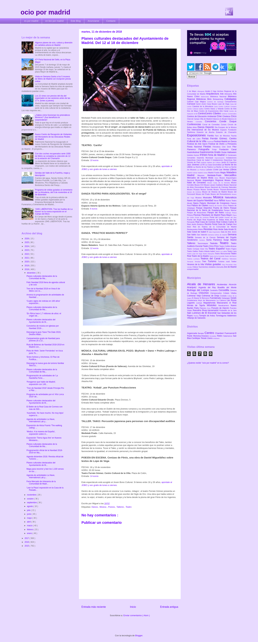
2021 (27, 258)
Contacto (111, 21)
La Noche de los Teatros (203, 167)
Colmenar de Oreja (211, 296)
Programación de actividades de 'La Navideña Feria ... (42, 376)
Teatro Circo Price (211, 246)
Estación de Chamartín (226, 132)
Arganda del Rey (208, 287)
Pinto (209, 308)
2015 (27, 546)
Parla (197, 308)
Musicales (208, 197)
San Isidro (192, 234)
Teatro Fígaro (231, 249)
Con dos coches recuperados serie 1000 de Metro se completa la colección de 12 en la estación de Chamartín (52, 156)
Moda (211, 178)
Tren (205, 261)
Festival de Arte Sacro (197, 144)
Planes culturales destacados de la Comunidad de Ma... (41, 277)
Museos (199, 198)
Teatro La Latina (221, 251)
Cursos (224, 124)
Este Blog (76, 21)
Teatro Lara (231, 251)
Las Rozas (231, 300)
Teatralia (215, 243)
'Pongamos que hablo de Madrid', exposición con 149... (41, 383)
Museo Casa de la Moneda (219, 183)
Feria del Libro (194, 139)
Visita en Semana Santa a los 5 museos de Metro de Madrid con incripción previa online (53, 78)
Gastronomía (207, 152)
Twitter (233, 261)
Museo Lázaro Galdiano (214, 185)
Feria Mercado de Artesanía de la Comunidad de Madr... (41, 482)
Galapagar (226, 298)
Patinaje (228, 213)
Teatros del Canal (211, 258)
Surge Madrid (229, 240)
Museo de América (194, 192)
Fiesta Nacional (195, 147)
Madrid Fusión (214, 173)
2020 (27, 261)
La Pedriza (201, 170)
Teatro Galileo (193, 251)
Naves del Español (195, 200)
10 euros (94, 160)
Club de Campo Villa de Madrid (199, 119)
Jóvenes (196, 165)
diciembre (31, 273)
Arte (222, 94)
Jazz (189, 165)
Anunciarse (93, 21)
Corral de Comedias (211, 124)
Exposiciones (197, 135)
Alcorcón (232, 284)
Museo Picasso (194, 190)
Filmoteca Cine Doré (222, 147)
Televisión (233, 259)
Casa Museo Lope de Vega (218, 104)
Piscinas (197, 215)
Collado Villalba (230, 293)
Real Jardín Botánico (196, 224)
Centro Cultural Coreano (227, 106)
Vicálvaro (216, 338)
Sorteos (202, 240)
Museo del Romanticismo (221, 194)
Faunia (233, 136)
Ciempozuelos (216, 293)
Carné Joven (201, 104)
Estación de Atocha (206, 132)
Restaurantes (192, 229)
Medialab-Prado (216, 175)
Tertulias (198, 261)
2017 (27, 538)
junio (29, 514)
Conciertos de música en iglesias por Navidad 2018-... (42, 327)
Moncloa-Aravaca (201, 336)
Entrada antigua (169, 606)
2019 (27, 265)
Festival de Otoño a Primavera (222, 144)
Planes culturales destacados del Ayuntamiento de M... (40, 320)
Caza (216, 106)
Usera (210, 338)
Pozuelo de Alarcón (220, 308)
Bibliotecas (201, 99)
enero (30, 533)
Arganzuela (192, 333)
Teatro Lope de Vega (195, 254)
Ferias (206, 138)
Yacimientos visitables (207, 267)
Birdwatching (218, 99)
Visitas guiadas (213, 264)
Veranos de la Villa (196, 264)
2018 (27, 269)
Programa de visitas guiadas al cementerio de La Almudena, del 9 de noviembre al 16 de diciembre (53, 192)
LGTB (202, 165)
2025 (27, 242)
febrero (30, 529)
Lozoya (199, 303)
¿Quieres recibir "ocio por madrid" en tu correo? (208, 363)
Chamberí (220, 333)
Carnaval (191, 104)
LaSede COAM (212, 170)
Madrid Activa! (192, 173)
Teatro (128, 507)
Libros (233, 169)
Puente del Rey (230, 217)
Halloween (231, 152)
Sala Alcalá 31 (230, 229)
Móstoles (212, 305)
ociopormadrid (192, 269)
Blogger (138, 635)
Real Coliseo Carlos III (226, 222)
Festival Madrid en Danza (225, 141)
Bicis (210, 99)
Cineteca (226, 116)
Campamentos (230, 102)
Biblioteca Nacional (219, 96)
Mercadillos (230, 175)
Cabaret (191, 102)
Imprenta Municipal (206, 158)
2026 (27, 238)
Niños (222, 200)
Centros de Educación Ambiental (202, 116)
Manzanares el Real (226, 303)
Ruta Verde (218, 229)
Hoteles (190, 155)
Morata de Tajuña (197, 305)
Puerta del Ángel (195, 220)
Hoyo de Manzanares (207, 300)
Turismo (213, 261)
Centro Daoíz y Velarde (214, 109)
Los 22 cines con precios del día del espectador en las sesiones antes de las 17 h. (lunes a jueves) (52, 98)
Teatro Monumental (223, 254)
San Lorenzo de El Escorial (202, 313)
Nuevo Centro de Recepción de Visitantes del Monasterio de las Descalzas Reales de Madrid (53, 136)
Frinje (215, 149)
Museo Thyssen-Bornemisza (224, 190)
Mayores (202, 175)
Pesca (234, 213)
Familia (211, 136)
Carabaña (214, 290)
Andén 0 (209, 91)
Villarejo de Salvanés (196, 318)
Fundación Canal (227, 149)
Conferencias (194, 124)
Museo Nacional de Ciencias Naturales (220, 187)
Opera (196, 203)
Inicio (133, 606)
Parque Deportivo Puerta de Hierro (213, 208)
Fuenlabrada (216, 298)
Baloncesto (205, 96)
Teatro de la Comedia (217, 256)
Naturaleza (230, 197)
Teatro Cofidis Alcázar (227, 246)
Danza (94, 507)
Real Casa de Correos (205, 222)
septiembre (32, 502)
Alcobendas (223, 284)
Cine (219, 116)
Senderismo (193, 240)
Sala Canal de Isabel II (198, 232)
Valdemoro (231, 315)
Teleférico (226, 259)
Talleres (120, 507)
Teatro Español (217, 248)
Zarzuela (220, 267)
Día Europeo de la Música (225, 127)
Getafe (233, 298)
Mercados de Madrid (197, 178)
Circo (233, 116)
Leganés (191, 303)
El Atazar (196, 298)
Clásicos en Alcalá (219, 119)
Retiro (201, 229)
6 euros (93, 208)
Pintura (190, 215)
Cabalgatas (230, 99)
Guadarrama (192, 300)
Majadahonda (210, 303)
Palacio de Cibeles (200, 205)
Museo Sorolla (207, 190)
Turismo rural (224, 261)
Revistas (208, 229)
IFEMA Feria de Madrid (212, 155)
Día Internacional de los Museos (203, 130)
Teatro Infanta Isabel (207, 251)
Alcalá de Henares (202, 284)
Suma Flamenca (214, 240)
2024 (27, 246)
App (215, 91)
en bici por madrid (54, 21)
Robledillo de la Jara (227, 310)
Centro (210, 333)
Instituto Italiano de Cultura (211, 162)
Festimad (210, 141)
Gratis (217, 152)
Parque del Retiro (216, 212)
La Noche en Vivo (221, 167)
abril (29, 522)
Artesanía (228, 94)
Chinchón (204, 293)
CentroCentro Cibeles (210, 113)
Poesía (111, 507)
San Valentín (202, 235)
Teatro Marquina (209, 254)
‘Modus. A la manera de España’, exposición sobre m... (40, 432)
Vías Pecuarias (227, 264)
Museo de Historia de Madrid (215, 192)
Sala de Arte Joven (228, 232)
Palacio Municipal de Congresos (215, 203)
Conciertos (212, 121)
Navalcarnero (224, 305)
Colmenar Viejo (194, 296)
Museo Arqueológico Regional (210, 180)
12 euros (94, 248)
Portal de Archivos (202, 217)
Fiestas (208, 146)
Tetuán (204, 338)
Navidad (209, 200)
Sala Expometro (215, 232)
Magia (223, 172)
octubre (30, 499)
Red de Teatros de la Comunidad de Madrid (214, 227)
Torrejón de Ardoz (207, 315)
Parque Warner (230, 210)
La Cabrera (222, 300)
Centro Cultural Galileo (195, 109)
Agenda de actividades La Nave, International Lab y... (40, 420)
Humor (197, 155)
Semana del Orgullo (226, 237)
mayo (29, 518)
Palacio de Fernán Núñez (218, 205)
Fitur (234, 147)
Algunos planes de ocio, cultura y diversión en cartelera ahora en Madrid (53, 43)
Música (103, 507)
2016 (27, 542)
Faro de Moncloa (223, 136)
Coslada (223, 296)
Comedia (200, 122)
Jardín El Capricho (228, 162)
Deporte (210, 127)
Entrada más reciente (93, 606)
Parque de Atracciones (197, 213)
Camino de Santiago (216, 102)
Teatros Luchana (194, 259)
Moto (217, 178)
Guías (224, 152)
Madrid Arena (203, 173)
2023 (27, 250)
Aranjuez (192, 287)
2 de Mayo (192, 91)
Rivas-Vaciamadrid (210, 310)
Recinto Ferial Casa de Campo (219, 224)
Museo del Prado (203, 194)
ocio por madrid (45, 12)
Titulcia (196, 316)
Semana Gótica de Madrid (218, 235)
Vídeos (196, 267)
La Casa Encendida (213, 165)
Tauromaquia (204, 243)
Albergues (201, 91)
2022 (27, 254)
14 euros (94, 476)
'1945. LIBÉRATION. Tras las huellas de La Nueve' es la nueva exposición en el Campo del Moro (54, 211)
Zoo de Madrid (230, 267)
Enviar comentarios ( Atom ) (136, 615)
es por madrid (31, 21)
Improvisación (220, 158)
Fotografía (205, 149)
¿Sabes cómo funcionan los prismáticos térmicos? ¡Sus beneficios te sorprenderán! (52, 117)
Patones (203, 308)
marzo (30, 525)
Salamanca (228, 336)
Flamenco (192, 149)
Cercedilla (224, 290)
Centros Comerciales (229, 114)
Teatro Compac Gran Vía (197, 249)
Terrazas (191, 261)
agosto (30, 506)
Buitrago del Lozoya (198, 290)
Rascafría (197, 310)
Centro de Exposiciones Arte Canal (214, 111)
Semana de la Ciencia (206, 237)
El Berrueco (205, 298)
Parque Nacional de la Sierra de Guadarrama (211, 209)
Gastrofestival (193, 152)
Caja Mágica (201, 102)
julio (29, 510)
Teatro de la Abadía (200, 256)
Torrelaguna (221, 315)
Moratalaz (213, 336)
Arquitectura (213, 93)
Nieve (216, 201)
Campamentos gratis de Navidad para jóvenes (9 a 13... (43, 339)
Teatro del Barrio (230, 256)
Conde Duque (227, 121)
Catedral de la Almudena (203, 106)
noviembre (32, 495)
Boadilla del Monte (227, 287)
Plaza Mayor (226, 215)
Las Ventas (224, 169)
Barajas (201, 333)
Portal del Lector (217, 217)
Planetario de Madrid (211, 215)
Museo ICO (199, 185)
